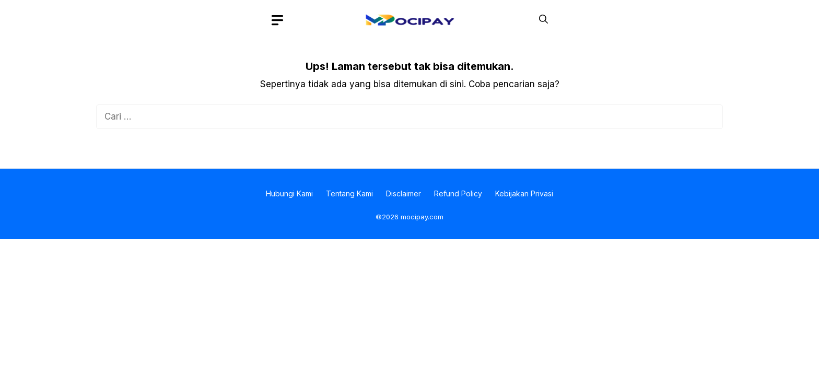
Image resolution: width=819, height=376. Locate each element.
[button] (543, 19)
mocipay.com (422, 217)
